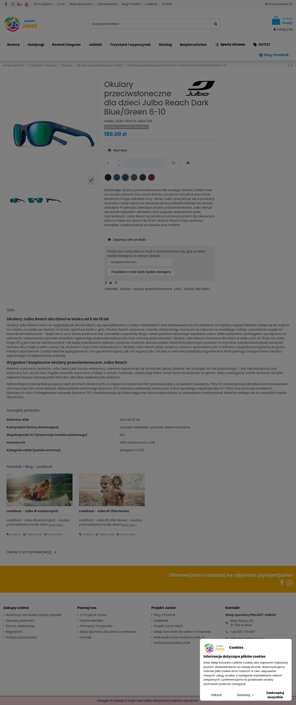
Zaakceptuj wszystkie (275, 695)
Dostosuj (245, 695)
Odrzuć (216, 695)
